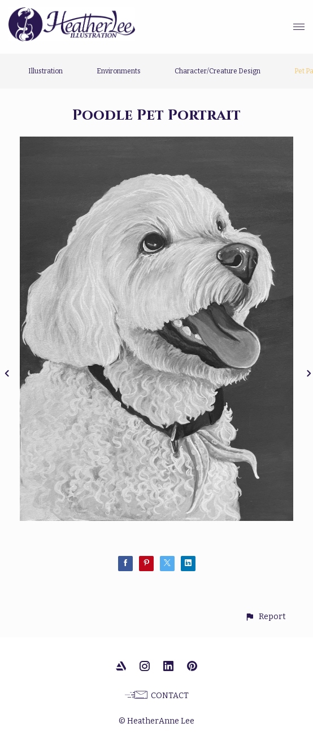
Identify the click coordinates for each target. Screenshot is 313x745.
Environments (119, 71)
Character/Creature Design (217, 71)
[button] (265, 616)
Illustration (45, 71)
